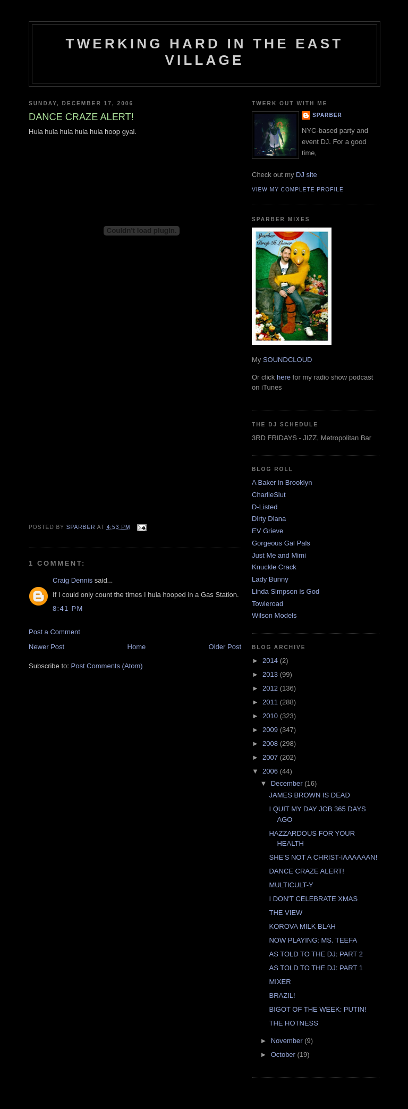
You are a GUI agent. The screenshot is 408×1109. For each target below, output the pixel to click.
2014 (271, 661)
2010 (271, 716)
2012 (271, 688)
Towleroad (267, 604)
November (288, 1041)
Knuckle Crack (274, 567)
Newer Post (46, 647)
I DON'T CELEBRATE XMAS (313, 899)
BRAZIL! (282, 995)
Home (137, 647)
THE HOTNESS (293, 1023)
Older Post (225, 647)
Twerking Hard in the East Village (205, 52)
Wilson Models (274, 615)
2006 (271, 771)
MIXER (280, 982)
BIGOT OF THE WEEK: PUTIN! (317, 1009)
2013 (271, 674)
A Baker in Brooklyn (282, 482)
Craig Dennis (72, 580)
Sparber (327, 115)
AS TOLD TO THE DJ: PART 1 (316, 968)
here (284, 377)
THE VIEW (285, 913)
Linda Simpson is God (285, 591)
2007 (271, 757)
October (284, 1054)
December (288, 783)
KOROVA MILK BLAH (302, 926)
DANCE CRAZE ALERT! (306, 871)
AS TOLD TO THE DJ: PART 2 (316, 954)
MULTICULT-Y (291, 885)
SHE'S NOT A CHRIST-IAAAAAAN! (323, 857)
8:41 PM (68, 608)
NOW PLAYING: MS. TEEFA (313, 940)
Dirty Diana (269, 519)
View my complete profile (298, 189)
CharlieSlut (269, 495)
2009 (271, 730)
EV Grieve (267, 531)
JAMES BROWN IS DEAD (309, 795)
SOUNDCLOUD (287, 360)
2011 (271, 702)
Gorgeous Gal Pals (281, 543)
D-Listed (264, 507)
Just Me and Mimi (279, 555)
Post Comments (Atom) (107, 666)
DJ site (306, 175)
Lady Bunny (270, 579)
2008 (271, 743)
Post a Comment (54, 632)
